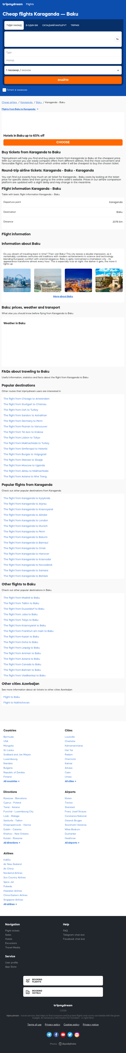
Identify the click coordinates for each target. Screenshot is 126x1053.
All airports (71, 842)
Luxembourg (10, 759)
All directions (11, 842)
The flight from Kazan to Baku (21, 636)
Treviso (69, 803)
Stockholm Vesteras (75, 825)
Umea (68, 777)
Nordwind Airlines (12, 873)
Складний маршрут (54, 25)
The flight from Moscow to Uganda (24, 465)
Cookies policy (71, 1024)
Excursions (11, 943)
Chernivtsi (70, 759)
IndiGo (7, 860)
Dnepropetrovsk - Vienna (17, 825)
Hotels (8, 939)
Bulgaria (7, 768)
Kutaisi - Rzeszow (12, 838)
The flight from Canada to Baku (22, 664)
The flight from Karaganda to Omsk (24, 548)
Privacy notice (91, 1024)
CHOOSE (63, 142)
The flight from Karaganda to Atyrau (25, 504)
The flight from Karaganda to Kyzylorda (26, 498)
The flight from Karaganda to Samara (25, 570)
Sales (8, 935)
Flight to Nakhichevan (16, 702)
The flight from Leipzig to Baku (21, 647)
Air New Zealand (12, 864)
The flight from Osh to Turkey (20, 410)
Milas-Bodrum (72, 829)
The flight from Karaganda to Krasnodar (27, 559)
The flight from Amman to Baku (22, 653)
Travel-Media (12, 947)
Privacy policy (52, 1024)
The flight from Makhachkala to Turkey (26, 443)
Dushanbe (70, 834)
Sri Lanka (8, 750)
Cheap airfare (10, 102)
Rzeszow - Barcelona (15, 798)
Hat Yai (69, 750)
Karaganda (26, 102)
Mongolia (8, 746)
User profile (11, 962)
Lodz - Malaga (11, 816)
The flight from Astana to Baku (21, 659)
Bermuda (8, 737)
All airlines (9, 904)
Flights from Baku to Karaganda (19, 109)
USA (5, 741)
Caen (68, 772)
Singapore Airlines (13, 900)
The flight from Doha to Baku (20, 642)
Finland (7, 777)
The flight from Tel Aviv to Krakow (23, 432)
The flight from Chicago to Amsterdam (26, 398)
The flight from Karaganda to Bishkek (25, 576)
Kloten (68, 798)
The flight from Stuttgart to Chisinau (24, 404)
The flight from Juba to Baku (20, 614)
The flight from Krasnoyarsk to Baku (24, 625)
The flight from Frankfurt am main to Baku (28, 631)
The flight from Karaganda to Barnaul (25, 542)
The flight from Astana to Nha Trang (25, 476)
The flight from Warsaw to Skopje (23, 460)
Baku (39, 102)
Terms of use (34, 1024)
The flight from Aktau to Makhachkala (25, 471)
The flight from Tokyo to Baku (20, 620)
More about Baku (63, 296)
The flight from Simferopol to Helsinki (25, 448)
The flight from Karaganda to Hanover (26, 554)
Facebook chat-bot (74, 939)
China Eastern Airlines (15, 895)
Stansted (70, 807)
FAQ (65, 931)
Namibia (7, 763)
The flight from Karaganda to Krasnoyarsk (28, 509)
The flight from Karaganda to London (25, 520)
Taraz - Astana (11, 807)
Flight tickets (12, 931)
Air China (8, 869)
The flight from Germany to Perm (22, 421)
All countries (10, 781)
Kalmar (68, 763)
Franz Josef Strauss (75, 811)
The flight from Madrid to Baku (21, 597)
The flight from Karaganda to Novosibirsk (27, 565)
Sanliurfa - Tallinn (12, 820)
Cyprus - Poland (12, 803)
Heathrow (70, 838)
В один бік (32, 25)
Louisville (70, 737)
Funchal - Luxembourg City (18, 811)
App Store (10, 967)
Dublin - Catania (12, 829)
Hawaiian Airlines (12, 891)
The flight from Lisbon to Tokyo (21, 437)
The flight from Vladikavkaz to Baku (24, 675)
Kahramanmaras (74, 746)
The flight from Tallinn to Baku (21, 603)
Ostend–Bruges (73, 820)
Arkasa (68, 768)
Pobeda (7, 886)
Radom (69, 754)
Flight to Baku (11, 697)
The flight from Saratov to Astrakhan (25, 415)
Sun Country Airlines (14, 877)
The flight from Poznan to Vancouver (25, 426)
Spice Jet (8, 882)
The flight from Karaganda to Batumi (25, 537)
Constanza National (75, 816)
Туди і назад (14, 25)
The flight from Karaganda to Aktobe (25, 515)
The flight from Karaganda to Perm (24, 531)
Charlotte (70, 741)
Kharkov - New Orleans (16, 834)
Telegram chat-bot (74, 935)
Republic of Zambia (14, 772)
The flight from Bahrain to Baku (22, 670)
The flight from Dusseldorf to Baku (23, 609)
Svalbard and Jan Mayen (17, 754)
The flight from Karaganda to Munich (25, 526)
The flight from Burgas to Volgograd (24, 454)
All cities (70, 781)
